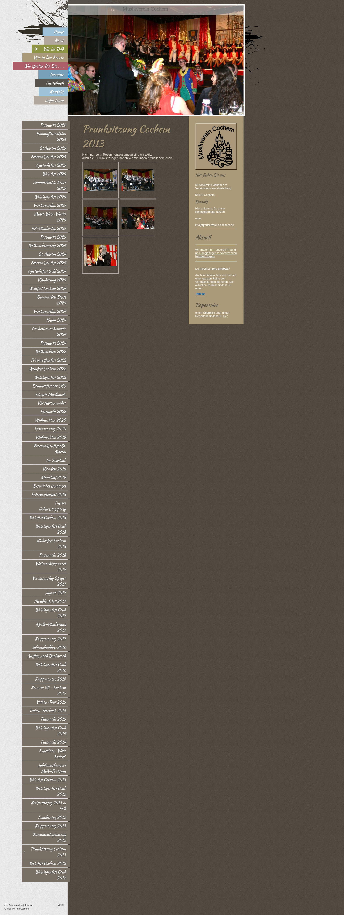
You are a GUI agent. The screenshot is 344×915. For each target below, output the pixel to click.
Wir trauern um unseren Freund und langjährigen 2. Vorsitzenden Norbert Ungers (216, 253)
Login (61, 904)
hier (225, 316)
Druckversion (13, 905)
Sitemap (29, 905)
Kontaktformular (205, 211)
